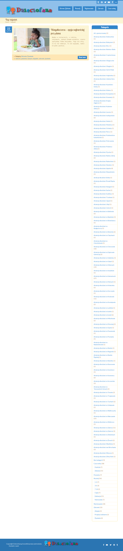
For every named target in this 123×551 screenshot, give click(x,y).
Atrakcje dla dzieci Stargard (103, 187)
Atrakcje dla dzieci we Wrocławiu (105, 447)
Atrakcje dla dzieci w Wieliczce (104, 422)
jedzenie (24, 58)
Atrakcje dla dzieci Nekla (102, 121)
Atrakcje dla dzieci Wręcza (102, 453)
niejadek (35, 58)
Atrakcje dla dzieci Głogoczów (104, 60)
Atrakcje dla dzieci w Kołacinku (104, 285)
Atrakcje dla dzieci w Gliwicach (104, 265)
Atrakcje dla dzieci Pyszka (102, 152)
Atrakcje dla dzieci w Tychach (103, 401)
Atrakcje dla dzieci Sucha (102, 190)
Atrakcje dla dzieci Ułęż (101, 204)
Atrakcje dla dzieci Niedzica (103, 125)
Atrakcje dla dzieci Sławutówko (104, 172)
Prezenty (97, 475)
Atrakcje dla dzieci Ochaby (103, 128)
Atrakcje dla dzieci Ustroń (102, 208)
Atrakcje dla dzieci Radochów (103, 161)
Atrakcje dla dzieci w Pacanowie (104, 331)
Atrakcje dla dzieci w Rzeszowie (104, 364)
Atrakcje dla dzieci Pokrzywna (104, 141)
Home (7, 22)
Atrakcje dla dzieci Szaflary (103, 194)
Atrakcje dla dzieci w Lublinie (103, 308)
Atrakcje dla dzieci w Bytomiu (103, 232)
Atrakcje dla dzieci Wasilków (103, 444)
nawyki (29, 58)
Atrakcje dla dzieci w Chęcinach (104, 235)
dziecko (18, 58)
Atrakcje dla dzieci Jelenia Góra (104, 79)
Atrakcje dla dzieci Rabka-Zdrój (104, 156)
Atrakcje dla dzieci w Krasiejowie (105, 302)
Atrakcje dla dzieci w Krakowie (104, 296)
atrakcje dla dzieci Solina (102, 177)
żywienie (47, 58)
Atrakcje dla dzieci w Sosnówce (104, 370)
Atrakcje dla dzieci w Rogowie (104, 351)
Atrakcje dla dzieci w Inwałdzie (104, 270)
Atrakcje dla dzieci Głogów (103, 66)
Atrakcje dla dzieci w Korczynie (104, 291)
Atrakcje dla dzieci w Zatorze (103, 431)
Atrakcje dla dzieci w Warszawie (104, 416)
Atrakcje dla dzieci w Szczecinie (104, 381)
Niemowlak (98, 500)
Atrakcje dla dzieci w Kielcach (103, 282)
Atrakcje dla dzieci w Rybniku (103, 361)
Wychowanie (88, 8)
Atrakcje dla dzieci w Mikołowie (104, 318)
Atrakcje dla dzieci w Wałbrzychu (105, 411)
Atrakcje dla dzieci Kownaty (103, 97)
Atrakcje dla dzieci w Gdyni (103, 261)
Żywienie (30, 56)
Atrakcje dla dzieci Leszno (102, 112)
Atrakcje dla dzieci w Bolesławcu (104, 220)
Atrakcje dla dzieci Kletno (102, 90)
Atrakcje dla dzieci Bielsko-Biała (104, 49)
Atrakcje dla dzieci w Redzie (103, 348)
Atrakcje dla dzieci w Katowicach (105, 276)
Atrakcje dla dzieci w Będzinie (103, 217)
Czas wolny (112, 8)
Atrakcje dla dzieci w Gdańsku (104, 258)
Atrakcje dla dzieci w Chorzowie (104, 246)
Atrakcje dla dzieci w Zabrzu (103, 428)
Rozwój (77, 8)
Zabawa (97, 471)
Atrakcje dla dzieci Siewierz (103, 165)
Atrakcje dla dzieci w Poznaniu (104, 337)
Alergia (97, 511)
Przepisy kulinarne (101, 514)
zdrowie (41, 58)
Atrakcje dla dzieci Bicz (101, 46)
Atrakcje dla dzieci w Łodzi (102, 315)
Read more (82, 57)
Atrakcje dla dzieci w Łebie (102, 311)
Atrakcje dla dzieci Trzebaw (103, 197)
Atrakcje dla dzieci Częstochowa (104, 55)
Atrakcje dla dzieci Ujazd (102, 201)
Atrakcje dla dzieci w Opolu (103, 328)
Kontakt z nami (14, 546)
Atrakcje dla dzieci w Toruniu (103, 392)
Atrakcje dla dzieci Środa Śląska (104, 181)
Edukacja (98, 496)
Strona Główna (64, 8)
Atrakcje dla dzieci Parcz (102, 132)
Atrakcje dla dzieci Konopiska (103, 94)
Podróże (97, 467)
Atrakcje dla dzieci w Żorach (103, 440)
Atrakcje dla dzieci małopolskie (104, 115)
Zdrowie (100, 8)
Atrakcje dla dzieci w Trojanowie (104, 396)
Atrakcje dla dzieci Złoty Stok (103, 456)
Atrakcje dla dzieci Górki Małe (104, 70)
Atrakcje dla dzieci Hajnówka (103, 75)
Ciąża (96, 493)
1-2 (96, 482)
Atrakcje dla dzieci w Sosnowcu (104, 375)
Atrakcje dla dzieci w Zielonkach (104, 435)
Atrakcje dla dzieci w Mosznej (103, 324)
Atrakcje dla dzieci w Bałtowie (104, 211)
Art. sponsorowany (100, 33)
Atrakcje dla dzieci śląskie (102, 168)
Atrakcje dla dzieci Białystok (103, 42)
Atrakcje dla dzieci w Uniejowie (104, 405)
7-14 (96, 489)
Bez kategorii (98, 460)
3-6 (96, 485)
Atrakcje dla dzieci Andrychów (104, 37)
